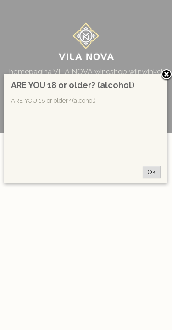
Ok (151, 172)
